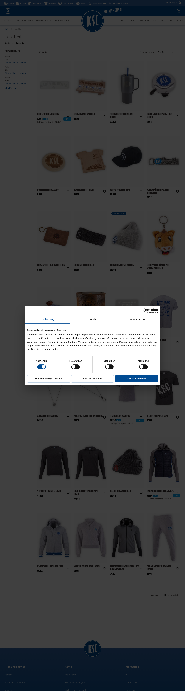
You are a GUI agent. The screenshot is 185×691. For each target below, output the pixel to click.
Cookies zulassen (136, 378)
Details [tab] (92, 319)
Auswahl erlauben (92, 378)
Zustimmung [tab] (47, 319)
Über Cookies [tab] (137, 319)
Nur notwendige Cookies (48, 378)
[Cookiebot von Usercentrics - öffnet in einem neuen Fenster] (145, 310)
